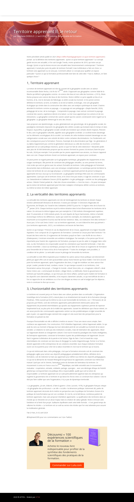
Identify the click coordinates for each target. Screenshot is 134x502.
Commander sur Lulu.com (67, 465)
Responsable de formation (70, 36)
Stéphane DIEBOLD (25, 36)
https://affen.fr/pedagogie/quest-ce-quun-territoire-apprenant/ (80, 57)
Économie (52, 36)
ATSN (38, 497)
